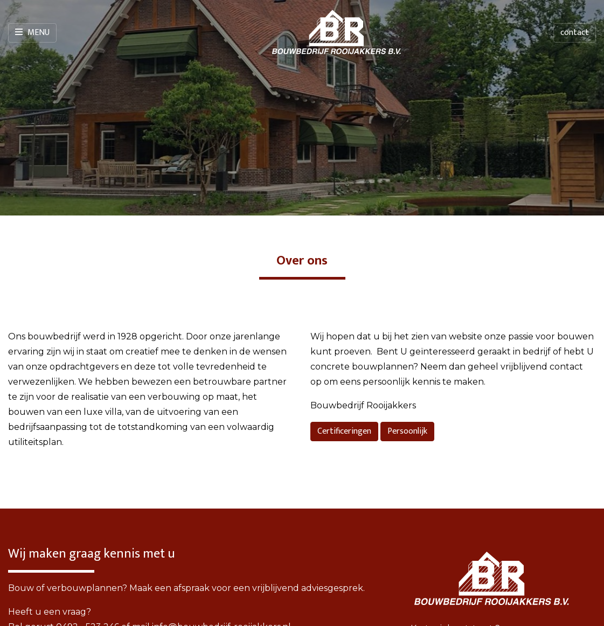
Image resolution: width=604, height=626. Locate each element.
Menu (32, 32)
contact (574, 32)
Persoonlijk (407, 431)
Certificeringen (344, 431)
